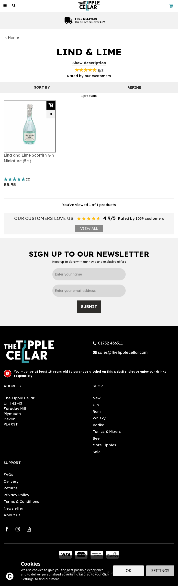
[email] (89, 291)
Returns (11, 488)
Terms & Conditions (21, 501)
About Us (12, 515)
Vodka (98, 425)
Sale (96, 451)
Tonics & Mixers (107, 431)
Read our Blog (29, 529)
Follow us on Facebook (7, 529)
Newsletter (13, 508)
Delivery (11, 481)
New (96, 398)
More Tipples (104, 445)
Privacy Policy (16, 495)
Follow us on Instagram (18, 529)
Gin (96, 404)
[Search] (13, 5)
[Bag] (171, 5)
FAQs (8, 474)
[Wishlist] (22, 5)
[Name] (89, 274)
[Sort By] (44, 87)
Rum (97, 411)
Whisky (99, 418)
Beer (97, 438)
